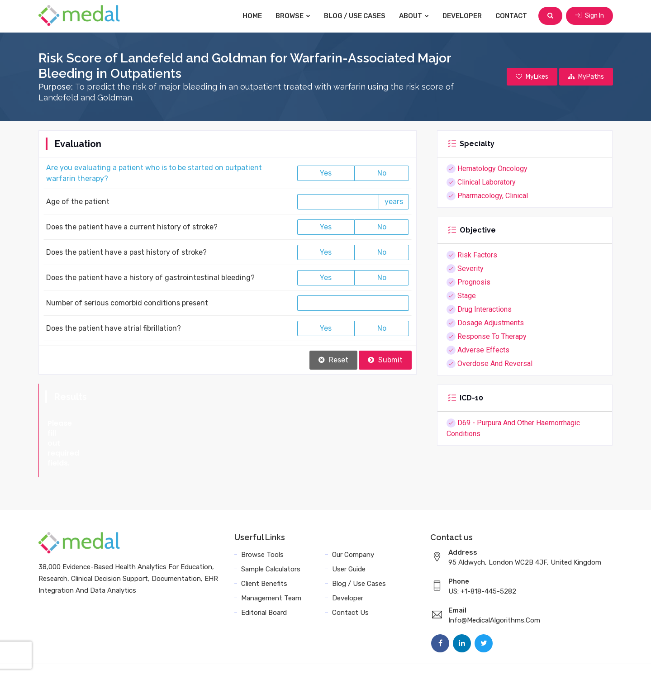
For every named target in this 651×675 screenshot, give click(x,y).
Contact (511, 16)
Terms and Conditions (393, 658)
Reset (333, 360)
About (414, 16)
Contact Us (350, 590)
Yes (326, 173)
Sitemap (520, 658)
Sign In (589, 15)
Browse (293, 16)
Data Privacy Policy (468, 658)
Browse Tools (262, 532)
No (381, 173)
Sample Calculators (270, 546)
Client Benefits (264, 561)
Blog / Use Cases (354, 16)
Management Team (271, 575)
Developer (462, 16)
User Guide (349, 546)
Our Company (353, 532)
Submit (385, 360)
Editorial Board (264, 590)
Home (252, 16)
